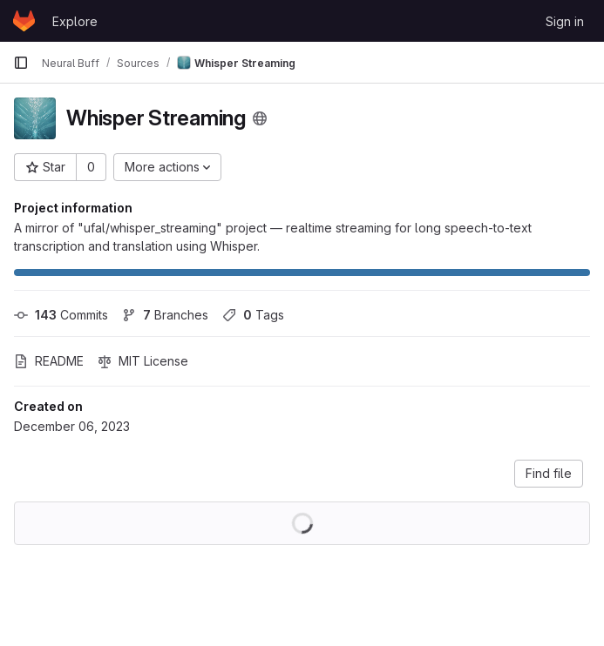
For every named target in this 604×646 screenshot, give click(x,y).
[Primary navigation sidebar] (21, 63)
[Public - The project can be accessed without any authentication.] (260, 118)
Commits (61, 314)
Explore (75, 21)
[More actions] (167, 167)
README (49, 360)
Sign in (565, 21)
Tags (253, 314)
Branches (165, 314)
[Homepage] (24, 21)
